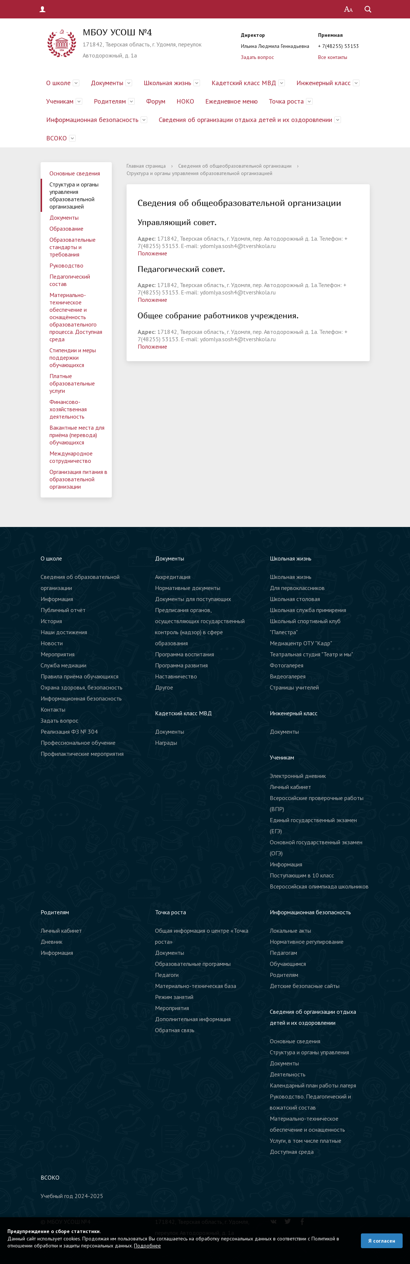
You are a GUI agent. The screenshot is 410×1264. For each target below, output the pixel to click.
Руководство (66, 265)
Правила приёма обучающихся (79, 676)
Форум (155, 101)
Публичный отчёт (63, 610)
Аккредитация (172, 576)
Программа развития (181, 665)
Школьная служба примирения (308, 610)
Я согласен (381, 1240)
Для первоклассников (297, 587)
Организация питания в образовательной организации (78, 479)
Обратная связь (174, 1030)
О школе (58, 82)
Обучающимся (288, 963)
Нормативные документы (187, 587)
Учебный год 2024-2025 (72, 1196)
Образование (66, 228)
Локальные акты (290, 930)
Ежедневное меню (231, 101)
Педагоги (167, 974)
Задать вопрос (257, 57)
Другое (164, 687)
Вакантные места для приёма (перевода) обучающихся (76, 435)
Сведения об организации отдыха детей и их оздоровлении (245, 119)
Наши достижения (64, 632)
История (51, 621)
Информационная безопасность (92, 119)
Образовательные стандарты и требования (72, 247)
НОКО (185, 101)
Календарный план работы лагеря (313, 1085)
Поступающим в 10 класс (302, 875)
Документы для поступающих (193, 599)
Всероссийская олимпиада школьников (319, 886)
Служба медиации (63, 665)
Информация (57, 599)
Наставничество (176, 676)
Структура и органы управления (309, 1052)
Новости (52, 643)
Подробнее (147, 1245)
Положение (152, 253)
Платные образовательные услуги (72, 383)
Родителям (110, 101)
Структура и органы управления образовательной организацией (74, 195)
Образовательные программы (193, 963)
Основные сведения (74, 173)
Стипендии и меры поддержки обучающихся (72, 357)
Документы (107, 82)
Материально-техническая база (195, 985)
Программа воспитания (184, 654)
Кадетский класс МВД (243, 82)
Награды (166, 742)
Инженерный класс (323, 82)
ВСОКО (56, 138)
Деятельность (288, 1074)
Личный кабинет (290, 786)
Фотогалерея (286, 665)
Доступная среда (292, 1151)
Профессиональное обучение (78, 742)
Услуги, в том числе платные (305, 1140)
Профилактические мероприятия (82, 753)
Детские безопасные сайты (305, 985)
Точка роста (286, 101)
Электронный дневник (298, 775)
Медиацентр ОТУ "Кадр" (301, 643)
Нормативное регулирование (307, 941)
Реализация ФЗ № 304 (69, 731)
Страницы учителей (294, 687)
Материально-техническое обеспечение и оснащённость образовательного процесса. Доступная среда (75, 317)
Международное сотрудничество (71, 457)
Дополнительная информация (193, 1019)
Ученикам (59, 101)
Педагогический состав (69, 280)
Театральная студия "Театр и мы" (311, 654)
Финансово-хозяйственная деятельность (68, 409)
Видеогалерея (288, 676)
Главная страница (146, 166)
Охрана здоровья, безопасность (82, 687)
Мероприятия (58, 654)
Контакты (53, 709)
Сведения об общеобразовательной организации (235, 166)
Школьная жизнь (167, 82)
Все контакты (332, 57)
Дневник (51, 941)
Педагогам (283, 952)
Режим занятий (174, 997)
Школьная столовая (295, 599)
